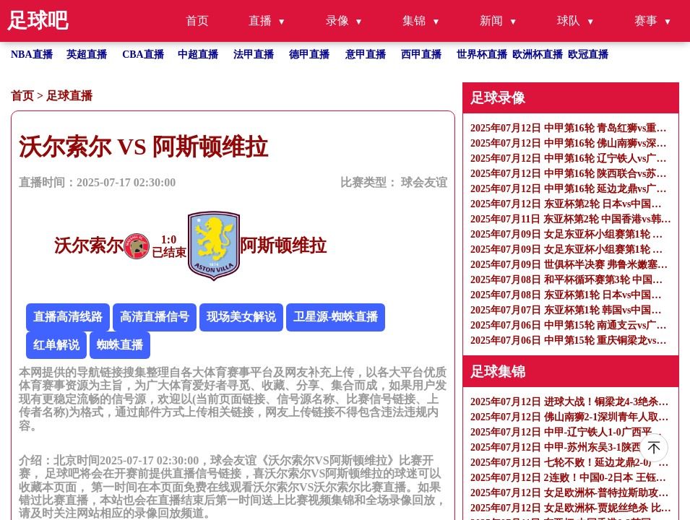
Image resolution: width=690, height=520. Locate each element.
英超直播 (86, 54)
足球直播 (69, 96)
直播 (260, 20)
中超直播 (198, 54)
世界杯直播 (482, 54)
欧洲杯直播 (537, 54)
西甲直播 (421, 54)
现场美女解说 (241, 317)
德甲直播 (309, 54)
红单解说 (56, 345)
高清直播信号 (154, 317)
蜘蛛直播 (120, 345)
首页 (197, 20)
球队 (568, 20)
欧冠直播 (588, 54)
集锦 (414, 20)
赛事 (645, 20)
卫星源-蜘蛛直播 (335, 317)
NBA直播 (32, 54)
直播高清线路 (68, 317)
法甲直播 (253, 54)
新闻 (491, 20)
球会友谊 (424, 182)
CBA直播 (143, 54)
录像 (337, 20)
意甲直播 (365, 54)
